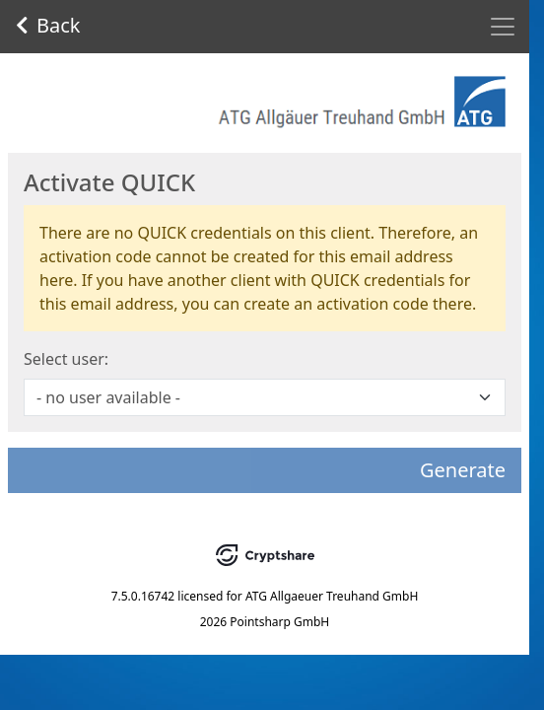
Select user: (66, 359)
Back (48, 25)
